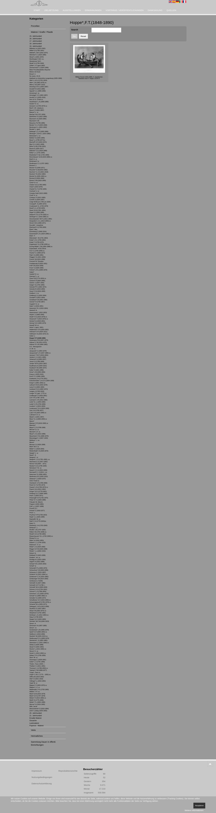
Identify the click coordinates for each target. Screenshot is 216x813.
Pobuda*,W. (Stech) (36, 502)
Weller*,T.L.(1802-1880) (37, 702)
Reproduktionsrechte (67, 771)
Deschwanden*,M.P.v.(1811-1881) (40, 219)
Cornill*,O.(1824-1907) (36, 199)
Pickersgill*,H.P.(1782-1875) (38, 498)
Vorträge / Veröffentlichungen (125, 10)
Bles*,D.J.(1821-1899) (36, 144)
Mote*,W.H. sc (34, 446)
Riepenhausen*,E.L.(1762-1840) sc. (41, 536)
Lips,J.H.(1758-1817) (36, 410)
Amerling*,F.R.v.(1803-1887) (38, 86)
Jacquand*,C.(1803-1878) (38, 351)
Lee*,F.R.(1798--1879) (36, 397)
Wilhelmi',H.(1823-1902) (37, 48)
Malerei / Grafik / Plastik (42, 32)
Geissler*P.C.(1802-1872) (37, 287)
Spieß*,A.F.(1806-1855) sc (38, 632)
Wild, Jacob (33, 706)
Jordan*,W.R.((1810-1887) (38, 363)
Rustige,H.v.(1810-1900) (37, 559)
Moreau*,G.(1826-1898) (37, 444)
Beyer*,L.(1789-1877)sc (37, 140)
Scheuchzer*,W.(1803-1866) (38, 570)
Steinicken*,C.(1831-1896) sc (39, 642)
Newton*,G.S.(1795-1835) (38, 466)
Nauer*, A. (32, 455)
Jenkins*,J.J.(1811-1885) (37, 357)
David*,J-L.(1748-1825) (37, 208)
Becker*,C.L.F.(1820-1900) (38, 125)
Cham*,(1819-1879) (36, 187)
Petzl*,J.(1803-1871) (36, 495)
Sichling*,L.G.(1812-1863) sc (38, 615)
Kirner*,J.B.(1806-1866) (37, 372)
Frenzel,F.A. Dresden (36, 261)
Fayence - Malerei (36, 726)
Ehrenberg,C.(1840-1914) (37, 231)
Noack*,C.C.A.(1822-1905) (38, 470)
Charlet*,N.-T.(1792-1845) (38, 189)
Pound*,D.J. (33, 508)
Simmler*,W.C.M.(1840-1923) (39, 621)
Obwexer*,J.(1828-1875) (37, 478)
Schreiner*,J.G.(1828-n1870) (38, 593)
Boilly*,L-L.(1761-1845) (37, 152)
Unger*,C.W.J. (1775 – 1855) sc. (40, 674)
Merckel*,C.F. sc (34, 432)
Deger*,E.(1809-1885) (36, 212)
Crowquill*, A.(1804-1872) (37, 204)
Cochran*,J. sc (34, 191)
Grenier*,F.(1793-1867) (37, 302)
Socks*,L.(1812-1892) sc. (37, 653)
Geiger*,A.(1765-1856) (36, 285)
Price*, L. (32, 512)
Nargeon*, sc (33, 457)
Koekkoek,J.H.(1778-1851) (38, 378)
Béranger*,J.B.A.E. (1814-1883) (40, 133)
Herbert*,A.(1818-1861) (37, 321)
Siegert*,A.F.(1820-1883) (37, 619)
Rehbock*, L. (33, 527)
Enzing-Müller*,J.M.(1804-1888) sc (40, 246)
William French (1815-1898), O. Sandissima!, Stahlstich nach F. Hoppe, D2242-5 (89, 77)
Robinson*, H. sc (35, 544)
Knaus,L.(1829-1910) (36, 374)
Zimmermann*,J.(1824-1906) (38, 67)
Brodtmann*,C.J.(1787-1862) (38, 163)
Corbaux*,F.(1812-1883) (37, 197)
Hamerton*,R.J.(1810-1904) (38, 308)
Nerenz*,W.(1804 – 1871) (37, 463)
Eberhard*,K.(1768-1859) (37, 227)
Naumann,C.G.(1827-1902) (38, 461)
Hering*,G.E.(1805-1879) (37, 323)
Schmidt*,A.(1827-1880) (37, 583)
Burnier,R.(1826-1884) (36, 178)
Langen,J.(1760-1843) (36, 391)
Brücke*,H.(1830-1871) (37, 167)
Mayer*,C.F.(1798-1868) (37, 427)
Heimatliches (37, 736)
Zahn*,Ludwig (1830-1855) (38, 710)
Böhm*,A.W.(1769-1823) (37, 146)
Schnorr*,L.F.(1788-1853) (37, 591)
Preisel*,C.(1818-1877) (37, 510)
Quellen (171, 10)
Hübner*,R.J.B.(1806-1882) (38, 344)
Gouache (33, 720)
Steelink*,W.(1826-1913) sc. (38, 636)
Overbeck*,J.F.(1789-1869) (38, 483)
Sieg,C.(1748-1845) (36, 617)
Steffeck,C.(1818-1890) (37, 634)
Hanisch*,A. (33, 310)
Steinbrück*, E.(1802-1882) (38, 640)
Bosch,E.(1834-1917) (36, 148)
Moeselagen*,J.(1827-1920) (38, 438)
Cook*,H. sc (33, 195)
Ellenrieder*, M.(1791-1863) (38, 238)
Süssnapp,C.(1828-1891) (37, 659)
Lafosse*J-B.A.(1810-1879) (38, 385)
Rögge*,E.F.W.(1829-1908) (38, 549)
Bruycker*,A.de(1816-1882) (38, 170)
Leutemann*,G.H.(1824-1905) (39, 408)
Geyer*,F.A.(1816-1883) (37, 291)
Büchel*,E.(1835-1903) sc (37, 176)
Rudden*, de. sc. (34, 557)
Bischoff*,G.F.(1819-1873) (38, 142)
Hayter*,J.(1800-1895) (36, 314)
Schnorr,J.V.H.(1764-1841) (38, 589)
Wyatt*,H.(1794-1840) (36, 63)
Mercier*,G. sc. (34, 429)
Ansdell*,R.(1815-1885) (37, 89)
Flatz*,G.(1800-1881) (36, 255)
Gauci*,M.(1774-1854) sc (37, 278)
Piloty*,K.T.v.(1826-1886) (37, 500)
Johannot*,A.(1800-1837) (37, 359)
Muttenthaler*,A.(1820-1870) (38, 451)
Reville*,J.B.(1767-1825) (37, 529)
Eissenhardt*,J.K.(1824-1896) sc (40, 234)
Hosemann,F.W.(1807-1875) (38, 340)
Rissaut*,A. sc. (34, 538)
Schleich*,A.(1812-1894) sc (38, 574)
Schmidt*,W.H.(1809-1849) (38, 587)
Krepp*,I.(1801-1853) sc (37, 383)
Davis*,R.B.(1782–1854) (37, 210)
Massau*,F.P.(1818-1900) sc (38, 423)
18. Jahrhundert (35, 43)
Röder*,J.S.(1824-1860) (37, 547)
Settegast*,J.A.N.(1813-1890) (39, 606)
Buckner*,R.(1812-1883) (37, 174)
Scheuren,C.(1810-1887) (37, 572)
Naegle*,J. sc (33, 453)
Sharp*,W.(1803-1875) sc (37, 611)
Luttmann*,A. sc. (34, 415)
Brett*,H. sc (33, 159)
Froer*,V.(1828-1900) (36, 268)
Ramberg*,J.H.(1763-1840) (38, 525)
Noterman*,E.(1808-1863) (38, 474)
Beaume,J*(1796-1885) (37, 123)
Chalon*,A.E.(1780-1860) (37, 185)
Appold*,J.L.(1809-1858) (37, 91)
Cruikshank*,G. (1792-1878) (38, 206)
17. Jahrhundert (35, 41)
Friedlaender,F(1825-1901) (38, 263)
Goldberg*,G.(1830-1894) (37, 295)
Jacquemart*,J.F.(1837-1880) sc (40, 353)
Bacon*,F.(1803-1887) (36, 110)
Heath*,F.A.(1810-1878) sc (38, 317)
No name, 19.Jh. (34, 76)
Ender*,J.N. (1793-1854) (37, 240)
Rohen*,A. (32, 553)
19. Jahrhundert (35, 46)
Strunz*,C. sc (33, 651)
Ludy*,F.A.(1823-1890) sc (37, 412)
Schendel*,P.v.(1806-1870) (38, 568)
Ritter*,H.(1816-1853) (36, 540)
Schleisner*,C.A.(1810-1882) (38, 576)
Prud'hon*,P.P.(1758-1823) (38, 515)
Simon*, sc (33, 628)
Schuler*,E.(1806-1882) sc (38, 596)
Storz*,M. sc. (33, 657)
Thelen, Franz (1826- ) (36, 664)
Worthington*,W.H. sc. (36, 59)
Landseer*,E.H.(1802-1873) (38, 389)
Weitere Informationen (194, 810)
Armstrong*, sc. (34, 93)
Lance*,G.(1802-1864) (36, 387)
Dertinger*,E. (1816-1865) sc (38, 216)
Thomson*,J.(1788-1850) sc (38, 668)
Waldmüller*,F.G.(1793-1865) (39, 689)
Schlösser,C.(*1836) (36, 581)
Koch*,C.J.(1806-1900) (37, 376)
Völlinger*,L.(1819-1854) (37, 681)
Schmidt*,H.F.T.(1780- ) (37, 585)
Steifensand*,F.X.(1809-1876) (39, 638)
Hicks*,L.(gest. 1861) (36, 327)
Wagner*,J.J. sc (34, 687)
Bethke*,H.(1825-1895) (37, 138)
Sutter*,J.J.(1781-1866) (37, 662)
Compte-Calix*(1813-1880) (38, 193)
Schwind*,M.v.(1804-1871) (38, 604)
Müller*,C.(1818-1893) (36, 449)
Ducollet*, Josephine (36, 225)
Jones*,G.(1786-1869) (36, 361)
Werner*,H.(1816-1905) (37, 704)
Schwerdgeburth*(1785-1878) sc (40, 602)
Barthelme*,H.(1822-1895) (38, 116)
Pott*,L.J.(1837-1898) (36, 506)
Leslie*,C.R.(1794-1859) (37, 404)
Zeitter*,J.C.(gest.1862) (37, 65)
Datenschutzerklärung (42, 783)
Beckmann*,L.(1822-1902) (38, 127)
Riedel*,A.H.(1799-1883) (37, 534)
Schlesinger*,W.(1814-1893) (38, 578)
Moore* (31, 442)
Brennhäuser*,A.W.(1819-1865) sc (40, 157)
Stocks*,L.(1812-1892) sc (37, 649)
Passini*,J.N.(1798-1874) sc (38, 487)
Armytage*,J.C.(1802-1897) (38, 95)
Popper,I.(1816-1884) (36, 504)
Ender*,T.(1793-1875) (36, 242)
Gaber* (31, 272)
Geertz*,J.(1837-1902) (36, 282)
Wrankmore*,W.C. (35, 61)
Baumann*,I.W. (34, 121)
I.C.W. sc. (32, 348)
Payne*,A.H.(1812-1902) (37, 489)
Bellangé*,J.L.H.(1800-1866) (38, 131)
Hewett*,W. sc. (34, 325)
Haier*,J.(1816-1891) (36, 306)
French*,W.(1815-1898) (37, 259)
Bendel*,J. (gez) (34, 129)
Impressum (37, 771)
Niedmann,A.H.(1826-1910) (38, 476)
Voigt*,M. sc (33, 683)
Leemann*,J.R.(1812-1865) (38, 400)
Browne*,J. (33, 165)
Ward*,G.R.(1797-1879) (37, 696)
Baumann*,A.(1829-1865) (37, 119)
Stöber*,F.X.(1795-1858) (37, 655)
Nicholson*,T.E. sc (35, 468)
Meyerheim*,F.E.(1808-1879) (38, 436)
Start (37, 10)
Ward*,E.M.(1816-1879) (37, 694)
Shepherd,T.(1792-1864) (37, 613)
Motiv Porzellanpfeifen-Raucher (39, 70)
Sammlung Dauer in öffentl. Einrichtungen (43, 743)
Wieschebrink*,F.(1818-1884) (39, 708)
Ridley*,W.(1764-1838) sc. (38, 532)
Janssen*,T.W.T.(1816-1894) (38, 355)
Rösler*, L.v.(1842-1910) (37, 551)
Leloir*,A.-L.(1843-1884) (37, 402)
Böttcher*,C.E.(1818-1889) (38, 150)
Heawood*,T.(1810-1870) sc (38, 319)
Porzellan (35, 26)
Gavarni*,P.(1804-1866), (37, 280)
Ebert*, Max (33, 229)
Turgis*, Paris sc (34, 672)
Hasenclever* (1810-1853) (38, 312)
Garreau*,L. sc (34, 276)
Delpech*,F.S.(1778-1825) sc (38, 214)
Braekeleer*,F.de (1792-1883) (39, 155)
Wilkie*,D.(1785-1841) (36, 50)
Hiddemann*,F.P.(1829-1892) (39, 329)
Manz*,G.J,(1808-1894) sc (38, 419)
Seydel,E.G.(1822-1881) (37, 608)
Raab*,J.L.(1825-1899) (37, 517)
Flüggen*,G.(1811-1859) (37, 257)
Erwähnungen (93, 10)
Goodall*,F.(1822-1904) (37, 297)
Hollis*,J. (32, 336)
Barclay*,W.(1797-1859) (37, 114)
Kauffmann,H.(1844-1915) (38, 366)
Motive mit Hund (34, 72)
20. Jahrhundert (35, 713)
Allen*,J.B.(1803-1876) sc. (38, 82)
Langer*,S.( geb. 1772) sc (37, 393)
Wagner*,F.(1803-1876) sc (38, 685)
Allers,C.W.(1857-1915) (37, 84)
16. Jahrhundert (35, 39)
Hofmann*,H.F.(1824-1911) (38, 331)
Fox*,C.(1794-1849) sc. (37, 251)
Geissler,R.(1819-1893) (37, 289)
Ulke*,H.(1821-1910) (36, 679)
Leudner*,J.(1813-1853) (37, 406)
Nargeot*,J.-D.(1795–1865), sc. (39, 459)
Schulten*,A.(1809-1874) (37, 598)
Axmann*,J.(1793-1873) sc (38, 106)
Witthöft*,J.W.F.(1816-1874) (38, 53)
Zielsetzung (51, 10)
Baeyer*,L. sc (33, 112)
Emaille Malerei (35, 718)
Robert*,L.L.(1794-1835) (37, 542)
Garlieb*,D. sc (34, 274)
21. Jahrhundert (35, 716)
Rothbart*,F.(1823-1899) (37, 555)
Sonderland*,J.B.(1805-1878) (39, 630)
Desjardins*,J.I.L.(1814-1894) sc (40, 221)
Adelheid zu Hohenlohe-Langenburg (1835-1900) (45, 78)
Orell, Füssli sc (34, 481)
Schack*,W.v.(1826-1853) (37, 564)
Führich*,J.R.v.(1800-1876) (38, 270)
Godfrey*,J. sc (34, 293)
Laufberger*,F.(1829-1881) (38, 395)
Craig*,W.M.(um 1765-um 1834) (40, 202)
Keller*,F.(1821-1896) (36, 370)
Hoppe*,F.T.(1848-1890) (37, 338)
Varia (33, 730)
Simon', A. (32, 623)
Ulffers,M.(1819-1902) (36, 677)
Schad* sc (32, 566)
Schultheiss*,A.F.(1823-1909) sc (40, 600)
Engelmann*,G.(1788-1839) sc (39, 244)
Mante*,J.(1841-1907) (36, 417)
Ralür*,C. (32, 523)
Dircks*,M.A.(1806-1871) (37, 223)
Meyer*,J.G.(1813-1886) (37, 434)
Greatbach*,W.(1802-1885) (38, 300)
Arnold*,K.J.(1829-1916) (37, 97)
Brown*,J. (32, 74)
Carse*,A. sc (33, 182)
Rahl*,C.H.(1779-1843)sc (37, 521)
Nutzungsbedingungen (42, 777)
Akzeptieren (199, 806)
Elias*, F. (32, 236)
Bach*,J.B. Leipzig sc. (36, 108)
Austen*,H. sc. (34, 104)
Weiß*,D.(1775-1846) (36, 700)
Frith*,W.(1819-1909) (36, 265)
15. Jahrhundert (35, 36)
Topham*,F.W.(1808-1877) (38, 670)
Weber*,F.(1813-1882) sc (37, 698)
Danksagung (155, 10)
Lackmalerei (34, 723)
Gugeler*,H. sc (34, 304)
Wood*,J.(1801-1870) (36, 57)
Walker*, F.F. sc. (34, 691)
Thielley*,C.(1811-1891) (37, 666)
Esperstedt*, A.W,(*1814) (37, 248)
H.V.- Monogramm (35, 346)
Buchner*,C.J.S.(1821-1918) (38, 172)
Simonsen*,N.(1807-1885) (38, 625)
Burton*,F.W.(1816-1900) (37, 180)
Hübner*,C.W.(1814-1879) (38, 342)
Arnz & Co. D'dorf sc (36, 99)
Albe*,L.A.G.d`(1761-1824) (38, 80)
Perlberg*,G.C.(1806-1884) (38, 493)
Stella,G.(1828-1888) (36, 644)
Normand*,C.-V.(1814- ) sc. (38, 472)
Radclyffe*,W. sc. (35, 519)
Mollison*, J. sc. (34, 440)
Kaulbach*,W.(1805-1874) (38, 368)
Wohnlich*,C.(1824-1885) (37, 55)
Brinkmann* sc (34, 161)
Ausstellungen (72, 10)
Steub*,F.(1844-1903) (36, 647)
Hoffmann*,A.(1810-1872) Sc (39, 334)
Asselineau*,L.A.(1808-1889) (38, 101)
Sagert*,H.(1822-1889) (36, 561)
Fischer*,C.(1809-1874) (37, 253)
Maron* (31, 421)
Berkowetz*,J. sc (34, 136)
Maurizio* (32, 425)
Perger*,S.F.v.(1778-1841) (38, 491)
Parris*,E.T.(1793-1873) (37, 485)
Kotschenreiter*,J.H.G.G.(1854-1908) (41, 380)
